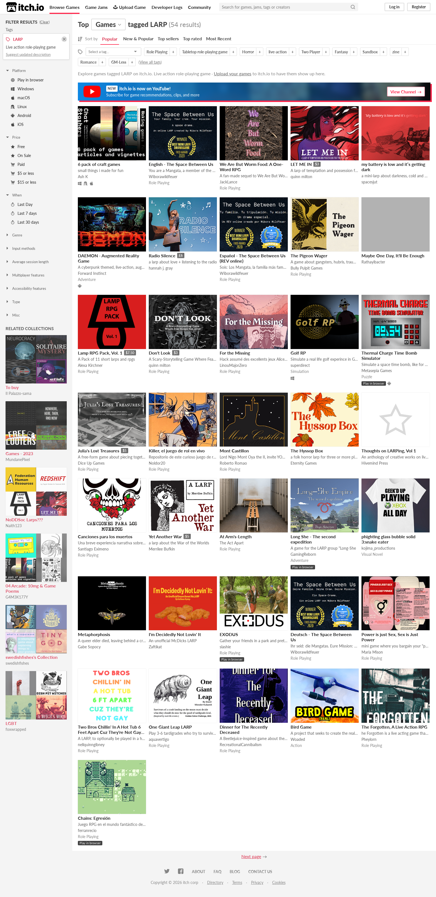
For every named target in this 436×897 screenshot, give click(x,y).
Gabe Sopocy (89, 646)
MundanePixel (18, 459)
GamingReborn (303, 554)
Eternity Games (304, 463)
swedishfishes (17, 663)
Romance (88, 62)
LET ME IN (301, 164)
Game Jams (96, 7)
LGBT (11, 723)
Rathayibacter (373, 262)
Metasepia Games (376, 370)
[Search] (353, 7)
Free (18, 146)
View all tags (150, 62)
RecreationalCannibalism (241, 744)
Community (199, 7)
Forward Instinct (92, 273)
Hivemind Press (374, 463)
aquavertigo (159, 739)
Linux (19, 106)
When (13, 195)
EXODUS (229, 634)
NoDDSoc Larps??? (24, 519)
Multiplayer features (24, 275)
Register (419, 6)
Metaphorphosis (94, 634)
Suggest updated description (28, 54)
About (198, 871)
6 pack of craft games (99, 164)
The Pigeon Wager (309, 255)
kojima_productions (378, 548)
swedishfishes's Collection (32, 657)
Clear (44, 22)
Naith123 (14, 525)
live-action (278, 51)
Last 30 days (25, 222)
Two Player (310, 51)
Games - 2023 (19, 453)
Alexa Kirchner (90, 365)
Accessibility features (25, 288)
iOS (17, 124)
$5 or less (22, 173)
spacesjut (369, 182)
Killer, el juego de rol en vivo (177, 450)
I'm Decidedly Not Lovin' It (175, 634)
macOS (20, 97)
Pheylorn (368, 739)
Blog (235, 871)
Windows (22, 88)
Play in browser (27, 80)
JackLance (228, 182)
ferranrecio (87, 830)
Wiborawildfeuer (163, 176)
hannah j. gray (161, 268)
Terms (237, 882)
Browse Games (64, 7)
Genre (13, 235)
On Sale (21, 155)
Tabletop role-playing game (204, 51)
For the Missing (235, 352)
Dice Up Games (91, 463)
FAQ (217, 871)
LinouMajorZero (233, 365)
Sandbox (370, 51)
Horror (248, 51)
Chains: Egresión (94, 818)
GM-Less (118, 62)
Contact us (260, 871)
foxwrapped (16, 729)
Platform (15, 70)
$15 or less (23, 182)
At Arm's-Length (236, 536)
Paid (18, 164)
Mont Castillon (234, 450)
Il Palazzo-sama (18, 393)
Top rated (192, 38)
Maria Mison (372, 652)
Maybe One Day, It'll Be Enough (392, 255)
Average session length (27, 262)
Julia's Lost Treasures (98, 450)
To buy (12, 387)
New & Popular (138, 38)
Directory (215, 882)
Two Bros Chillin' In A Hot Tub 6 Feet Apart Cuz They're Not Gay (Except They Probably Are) (109, 732)
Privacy (257, 882)
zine (395, 51)
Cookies (279, 882)
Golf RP (298, 352)
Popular (109, 38)
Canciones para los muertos (105, 536)
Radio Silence (162, 255)
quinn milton (301, 176)
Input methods (20, 248)
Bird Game (301, 726)
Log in (394, 6)
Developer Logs (167, 7)
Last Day (22, 204)
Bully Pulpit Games (307, 268)
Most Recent (218, 38)
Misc (12, 315)
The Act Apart (232, 542)
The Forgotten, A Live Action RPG (394, 726)
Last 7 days (24, 213)
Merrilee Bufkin (162, 549)
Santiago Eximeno (93, 549)
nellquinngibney (91, 744)
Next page (251, 856)
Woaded (298, 739)
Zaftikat (155, 646)
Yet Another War (165, 536)
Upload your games (232, 73)
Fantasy (341, 51)
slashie (225, 646)
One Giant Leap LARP (170, 726)
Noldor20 (157, 463)
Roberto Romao (233, 463)
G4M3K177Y (17, 597)
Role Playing (157, 51)
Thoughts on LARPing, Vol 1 (388, 450)
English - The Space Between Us (181, 164)
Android (21, 115)
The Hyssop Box (307, 450)
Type (12, 302)
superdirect (300, 365)
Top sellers (168, 38)
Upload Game (129, 7)
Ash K (83, 176)
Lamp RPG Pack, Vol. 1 (100, 352)
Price (12, 137)
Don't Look (159, 352)
